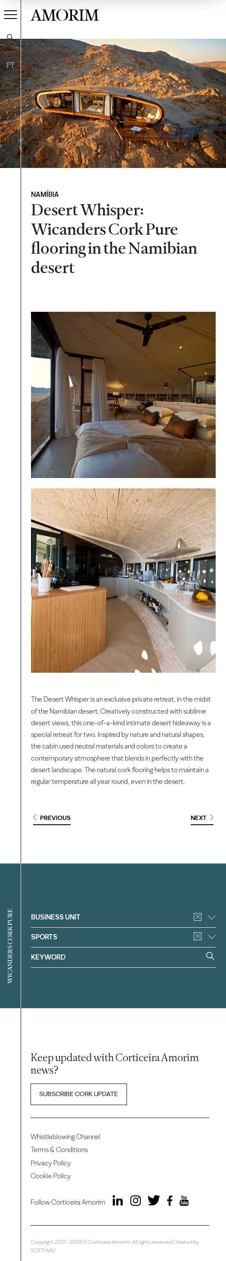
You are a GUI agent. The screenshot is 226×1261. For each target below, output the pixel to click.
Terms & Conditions (59, 1150)
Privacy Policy (51, 1163)
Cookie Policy (51, 1176)
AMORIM (65, 13)
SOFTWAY (43, 1250)
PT (10, 65)
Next (202, 818)
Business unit (123, 917)
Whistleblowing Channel (65, 1137)
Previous (52, 818)
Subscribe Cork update (78, 1094)
